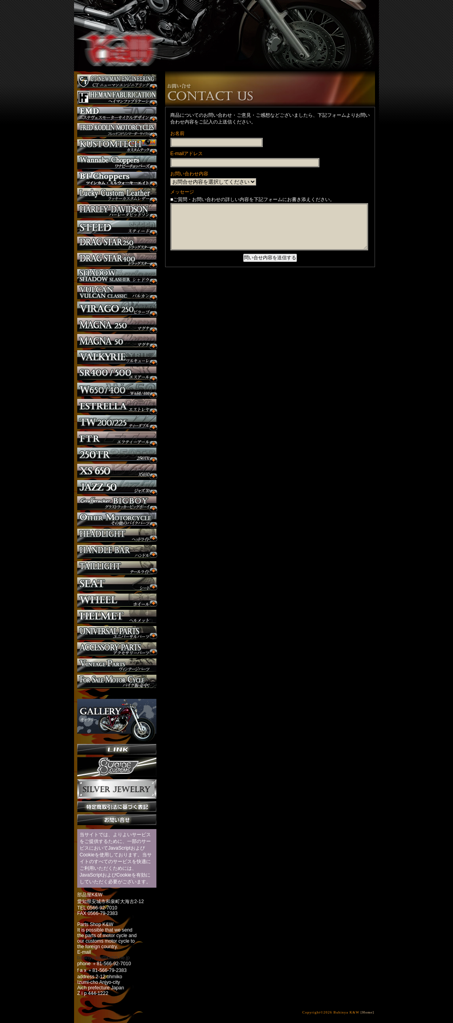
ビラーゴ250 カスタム (116, 308)
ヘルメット (116, 617)
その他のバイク (116, 519)
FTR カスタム (116, 438)
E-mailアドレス (186, 153)
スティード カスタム (116, 227)
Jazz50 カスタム (116, 487)
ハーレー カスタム (116, 211)
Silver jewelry (116, 789)
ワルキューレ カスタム (116, 357)
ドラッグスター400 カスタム (116, 260)
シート (116, 584)
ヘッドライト (116, 536)
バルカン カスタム (116, 292)
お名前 (177, 133)
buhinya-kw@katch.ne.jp (103, 957)
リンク (116, 749)
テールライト (116, 568)
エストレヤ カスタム (116, 406)
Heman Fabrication (116, 97)
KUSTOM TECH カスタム (116, 146)
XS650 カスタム (116, 471)
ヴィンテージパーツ (116, 665)
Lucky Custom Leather (116, 195)
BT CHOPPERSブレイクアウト (116, 179)
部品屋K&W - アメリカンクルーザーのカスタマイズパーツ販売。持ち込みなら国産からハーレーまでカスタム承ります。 (115, 27)
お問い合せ (116, 819)
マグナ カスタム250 (116, 325)
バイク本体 (116, 682)
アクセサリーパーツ (116, 649)
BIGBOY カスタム (116, 503)
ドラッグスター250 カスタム (116, 244)
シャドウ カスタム (116, 276)
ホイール (116, 600)
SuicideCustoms (116, 767)
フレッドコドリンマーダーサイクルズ (116, 130)
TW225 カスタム (116, 422)
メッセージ (182, 192)
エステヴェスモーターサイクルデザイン (116, 114)
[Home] (367, 1012)
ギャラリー (116, 716)
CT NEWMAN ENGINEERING (116, 81)
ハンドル (116, 552)
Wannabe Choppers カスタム (116, 162)
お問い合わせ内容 (189, 174)
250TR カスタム (116, 454)
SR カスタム (116, 373)
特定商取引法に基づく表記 (116, 806)
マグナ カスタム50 (116, 341)
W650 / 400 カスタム (116, 390)
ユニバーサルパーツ (116, 633)
